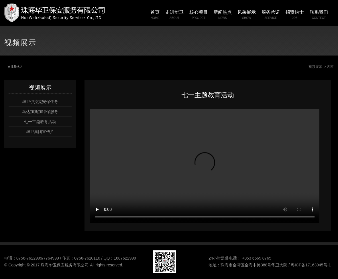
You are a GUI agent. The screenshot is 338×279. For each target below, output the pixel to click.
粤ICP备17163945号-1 (311, 265)
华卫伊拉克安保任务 (40, 101)
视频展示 (315, 67)
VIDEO (14, 67)
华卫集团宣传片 (40, 131)
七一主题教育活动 (40, 121)
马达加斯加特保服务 (40, 111)
